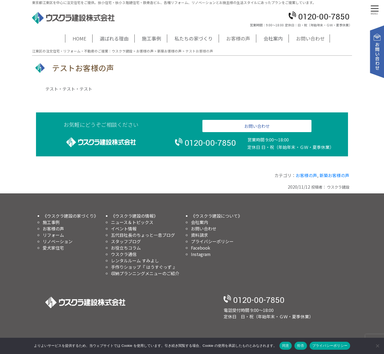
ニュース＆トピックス (132, 222)
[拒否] (377, 345)
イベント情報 (124, 228)
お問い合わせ (310, 38)
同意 (285, 346)
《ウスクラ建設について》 (216, 216)
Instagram (201, 254)
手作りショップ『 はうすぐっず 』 (144, 267)
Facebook (200, 248)
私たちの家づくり (193, 38)
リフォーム (53, 235)
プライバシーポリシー (212, 241)
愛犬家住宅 (53, 248)
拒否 (300, 346)
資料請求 (199, 235)
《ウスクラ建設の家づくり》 (70, 216)
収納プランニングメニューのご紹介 (145, 273)
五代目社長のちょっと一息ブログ (143, 235)
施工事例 (151, 38)
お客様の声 (238, 38)
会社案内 (273, 38)
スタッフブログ (126, 241)
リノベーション (58, 241)
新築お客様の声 (334, 175)
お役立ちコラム (126, 248)
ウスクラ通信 (124, 254)
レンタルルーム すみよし (135, 260)
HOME (79, 38)
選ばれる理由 (114, 38)
